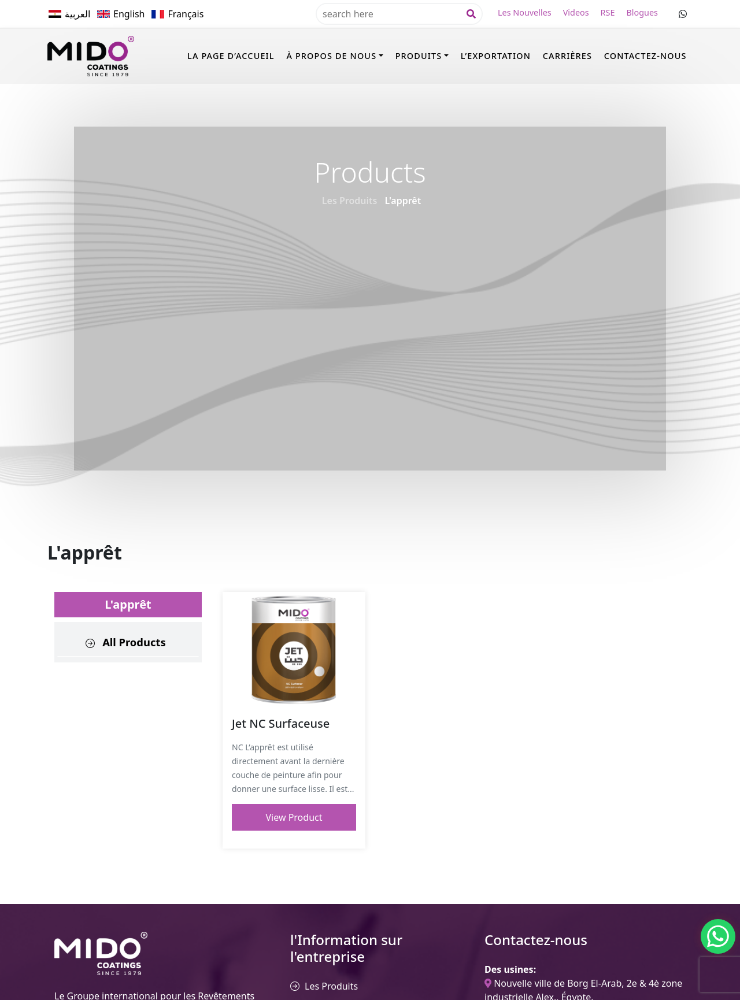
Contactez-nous (645, 55)
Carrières (567, 55)
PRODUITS (418, 55)
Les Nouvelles (525, 12)
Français (186, 14)
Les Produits (350, 200)
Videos (576, 12)
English (129, 14)
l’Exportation (496, 55)
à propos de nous (331, 55)
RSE (608, 12)
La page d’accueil (231, 55)
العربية (77, 14)
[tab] (128, 642)
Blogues (642, 12)
